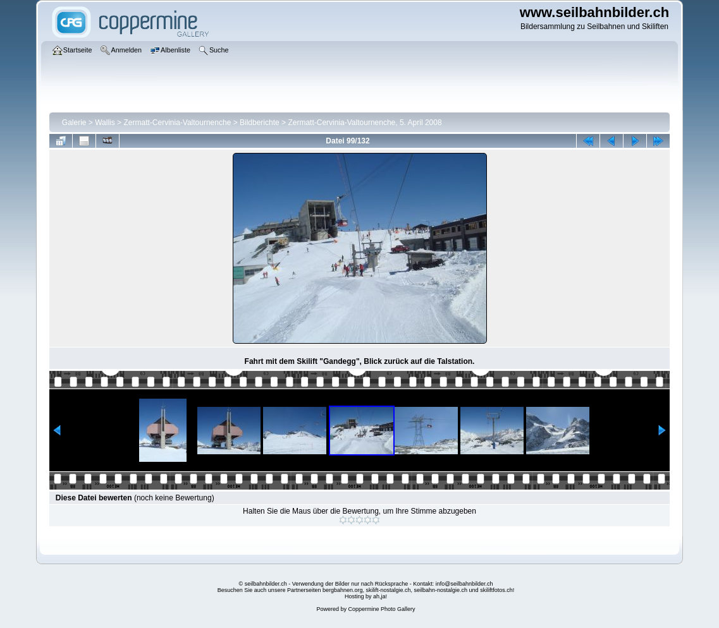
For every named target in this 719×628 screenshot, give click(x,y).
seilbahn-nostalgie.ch (441, 590)
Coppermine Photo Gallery (381, 609)
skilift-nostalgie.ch (388, 590)
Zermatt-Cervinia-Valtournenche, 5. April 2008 (364, 122)
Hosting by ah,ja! (366, 596)
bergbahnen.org (343, 590)
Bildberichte (260, 122)
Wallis (105, 122)
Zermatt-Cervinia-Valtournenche (177, 122)
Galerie (74, 122)
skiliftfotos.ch (496, 590)
